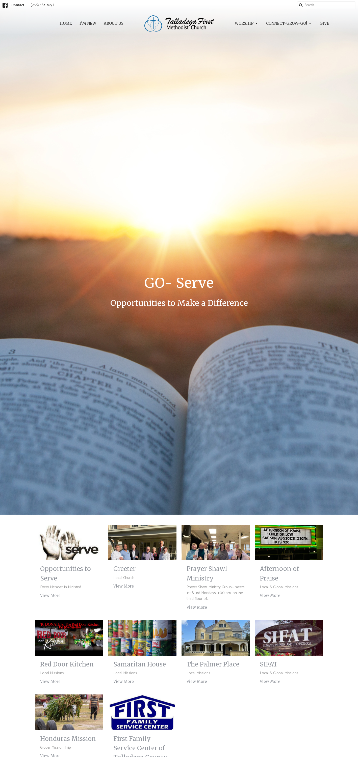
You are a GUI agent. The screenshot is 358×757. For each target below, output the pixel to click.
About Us (113, 23)
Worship (247, 23)
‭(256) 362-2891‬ (42, 5)
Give (324, 23)
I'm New (88, 23)
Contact (17, 5)
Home (66, 23)
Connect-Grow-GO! (289, 23)
